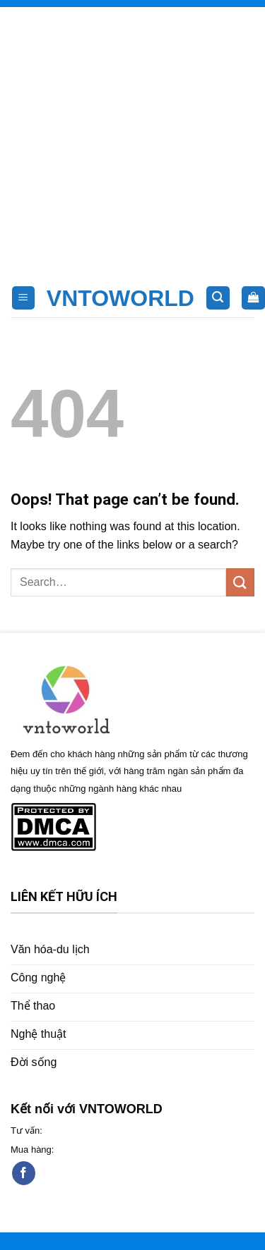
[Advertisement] (132, 139)
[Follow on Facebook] (23, 1173)
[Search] (218, 298)
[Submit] (240, 582)
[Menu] (23, 298)
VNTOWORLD (120, 298)
